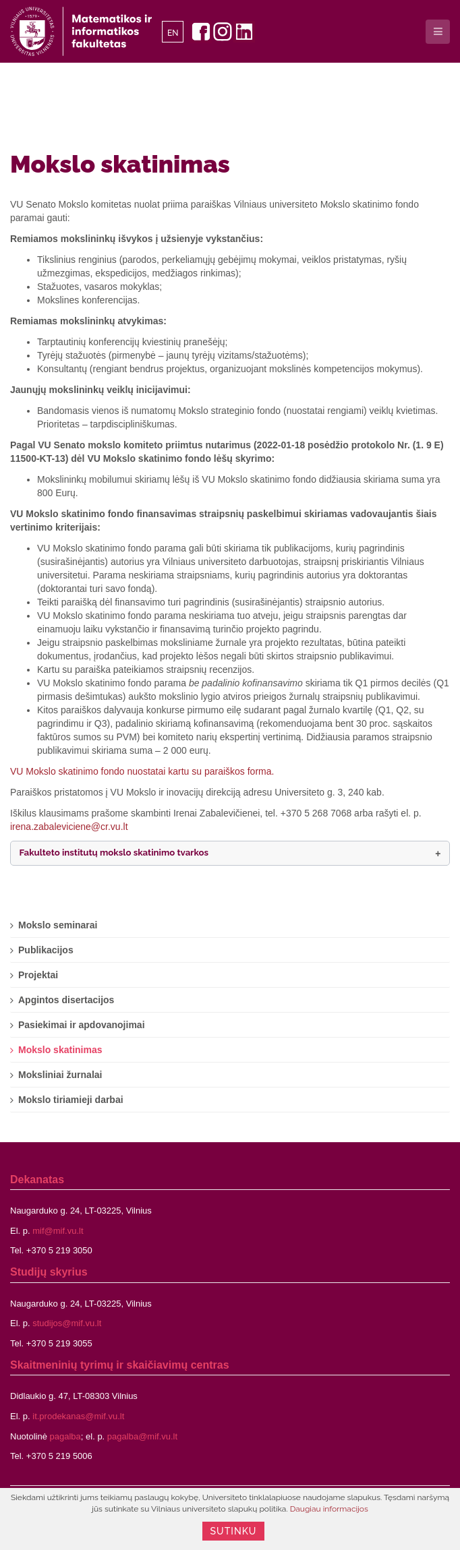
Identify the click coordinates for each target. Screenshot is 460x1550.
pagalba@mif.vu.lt (142, 1436)
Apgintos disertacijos (66, 999)
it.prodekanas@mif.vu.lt (78, 1416)
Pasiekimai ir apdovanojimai (81, 1024)
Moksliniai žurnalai (60, 1074)
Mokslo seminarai (58, 925)
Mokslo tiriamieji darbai (70, 1099)
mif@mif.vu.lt (57, 1231)
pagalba (65, 1436)
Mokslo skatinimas (120, 164)
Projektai (38, 975)
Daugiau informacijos (329, 1509)
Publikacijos (46, 950)
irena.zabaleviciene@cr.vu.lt (69, 826)
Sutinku (233, 1531)
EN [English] (173, 33)
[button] (230, 853)
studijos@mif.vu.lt (66, 1323)
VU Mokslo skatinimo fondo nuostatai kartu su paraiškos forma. (142, 771)
